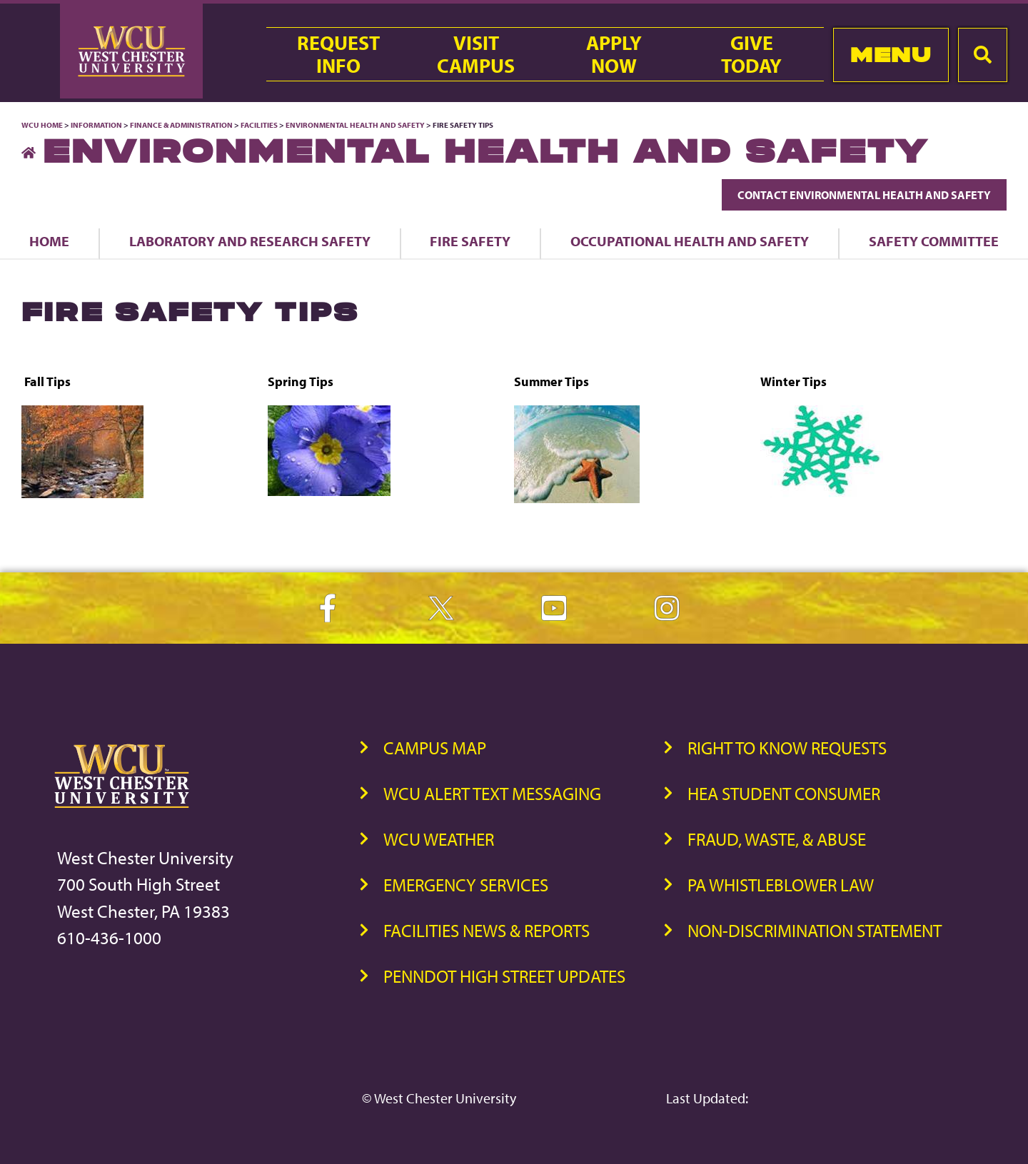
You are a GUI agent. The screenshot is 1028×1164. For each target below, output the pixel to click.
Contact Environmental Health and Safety (864, 195)
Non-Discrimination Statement (814, 930)
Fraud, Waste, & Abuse (776, 839)
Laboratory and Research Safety (250, 241)
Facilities (259, 125)
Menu (890, 54)
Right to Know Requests (787, 748)
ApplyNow (614, 54)
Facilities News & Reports (486, 930)
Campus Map (434, 748)
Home (49, 241)
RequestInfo (338, 54)
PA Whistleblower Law (780, 885)
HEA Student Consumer (783, 793)
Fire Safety (470, 241)
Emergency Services (465, 885)
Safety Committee (934, 241)
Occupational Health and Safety (689, 241)
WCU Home (42, 125)
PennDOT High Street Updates (504, 976)
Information (96, 125)
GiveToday (751, 54)
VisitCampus (476, 54)
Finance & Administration (181, 125)
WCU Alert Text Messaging (492, 793)
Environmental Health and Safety (356, 125)
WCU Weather (438, 839)
